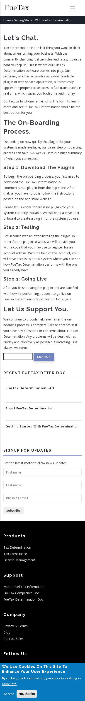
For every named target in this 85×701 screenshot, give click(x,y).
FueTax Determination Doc (23, 599)
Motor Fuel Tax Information (23, 587)
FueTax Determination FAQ (30, 388)
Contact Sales (13, 638)
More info (9, 684)
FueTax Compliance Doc (21, 593)
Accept (9, 694)
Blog (6, 632)
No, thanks (27, 694)
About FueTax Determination (29, 408)
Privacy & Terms (15, 626)
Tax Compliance (15, 554)
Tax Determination (17, 547)
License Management (19, 560)
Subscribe (13, 510)
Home (7, 20)
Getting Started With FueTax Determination (42, 426)
